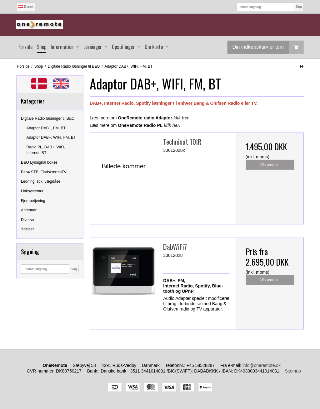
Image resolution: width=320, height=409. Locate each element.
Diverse (27, 220)
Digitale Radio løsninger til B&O (48, 118)
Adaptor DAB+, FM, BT (46, 128)
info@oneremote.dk (261, 365)
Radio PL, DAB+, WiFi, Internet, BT (46, 150)
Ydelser (27, 229)
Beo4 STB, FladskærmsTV (44, 172)
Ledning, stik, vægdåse (40, 181)
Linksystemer (32, 191)
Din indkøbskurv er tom (268, 47)
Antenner (29, 210)
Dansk (25, 6)
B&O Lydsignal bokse (39, 162)
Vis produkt (269, 165)
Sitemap (293, 370)
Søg (299, 6)
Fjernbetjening (33, 201)
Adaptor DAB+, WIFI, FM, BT (51, 137)
